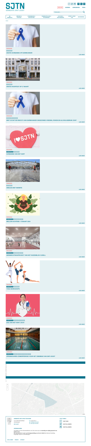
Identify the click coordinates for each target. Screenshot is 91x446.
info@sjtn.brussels (34, 422)
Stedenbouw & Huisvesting (31, 17)
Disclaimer (10, 439)
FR (78, 4)
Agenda (67, 7)
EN (84, 4)
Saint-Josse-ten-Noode (15, 7)
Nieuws (60, 7)
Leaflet (83, 414)
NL (81, 4)
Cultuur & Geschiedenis (60, 17)
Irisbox (16, 439)
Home (7, 20)
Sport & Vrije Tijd (71, 17)
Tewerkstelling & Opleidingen (46, 17)
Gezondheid (81, 16)
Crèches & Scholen (19, 17)
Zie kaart (16, 424)
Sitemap (22, 439)
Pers (83, 7)
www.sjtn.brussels (34, 423)
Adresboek (76, 7)
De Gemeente (9, 17)
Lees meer (82, 54)
